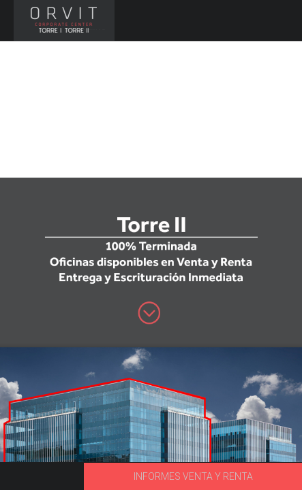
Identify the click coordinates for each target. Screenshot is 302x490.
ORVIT (63, 20)
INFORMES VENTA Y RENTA (193, 476)
